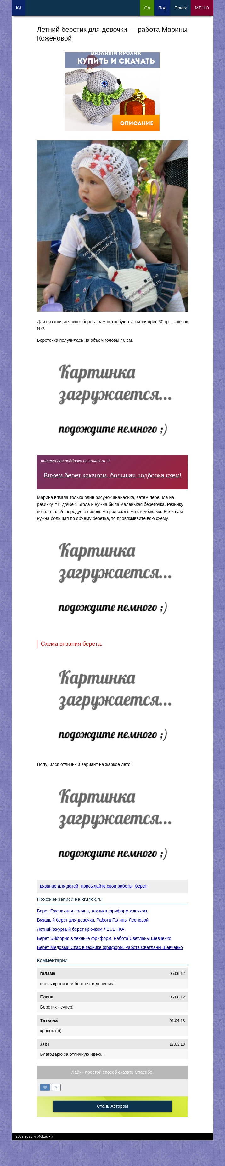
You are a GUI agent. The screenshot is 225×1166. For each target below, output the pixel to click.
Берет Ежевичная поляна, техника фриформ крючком (92, 910)
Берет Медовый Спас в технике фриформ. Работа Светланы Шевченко (110, 947)
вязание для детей (59, 886)
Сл (147, 7)
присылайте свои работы (106, 886)
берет (141, 886)
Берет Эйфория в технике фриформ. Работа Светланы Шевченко (104, 938)
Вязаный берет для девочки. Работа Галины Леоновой (93, 920)
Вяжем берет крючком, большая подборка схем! (113, 475)
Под (162, 7)
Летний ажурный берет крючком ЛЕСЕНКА (80, 929)
